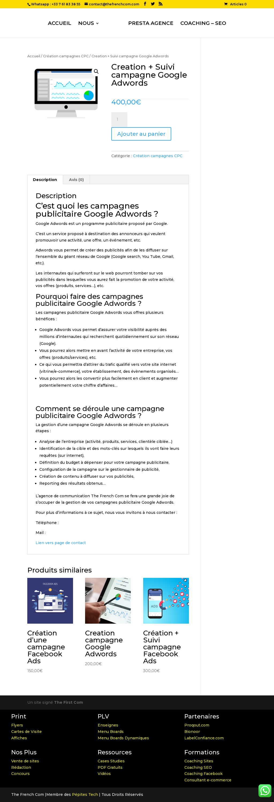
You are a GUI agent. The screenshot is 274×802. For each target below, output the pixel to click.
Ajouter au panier (141, 134)
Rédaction (21, 767)
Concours (20, 773)
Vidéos (104, 773)
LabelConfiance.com (204, 738)
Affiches (19, 738)
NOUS (86, 23)
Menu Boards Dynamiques (123, 738)
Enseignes (108, 725)
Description (45, 179)
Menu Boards (111, 731)
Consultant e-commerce (207, 780)
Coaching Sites (198, 761)
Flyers (17, 725)
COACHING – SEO (203, 23)
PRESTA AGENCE (150, 23)
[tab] (45, 179)
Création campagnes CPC (66, 56)
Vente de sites (25, 761)
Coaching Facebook (203, 773)
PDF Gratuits (110, 767)
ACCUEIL (59, 23)
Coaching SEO (198, 767)
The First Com (68, 702)
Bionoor (192, 731)
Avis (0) (76, 179)
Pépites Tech (85, 794)
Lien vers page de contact (61, 542)
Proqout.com (196, 725)
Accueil (33, 56)
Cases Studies (111, 761)
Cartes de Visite (26, 731)
